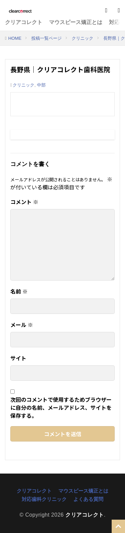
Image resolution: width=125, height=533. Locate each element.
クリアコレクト (23, 22)
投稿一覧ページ (46, 38)
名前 (19, 291)
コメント (24, 202)
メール (21, 325)
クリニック (82, 38)
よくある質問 (88, 499)
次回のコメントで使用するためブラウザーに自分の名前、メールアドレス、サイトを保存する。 (61, 407)
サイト (18, 358)
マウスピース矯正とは (75, 22)
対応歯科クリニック (44, 499)
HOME (15, 38)
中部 (41, 84)
